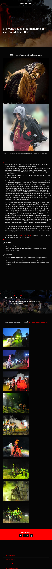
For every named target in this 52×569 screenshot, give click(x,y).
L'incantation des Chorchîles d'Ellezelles (15, 296)
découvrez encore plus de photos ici (38, 322)
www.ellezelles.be (10, 559)
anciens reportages (25, 235)
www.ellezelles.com (11, 555)
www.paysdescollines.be (12, 568)
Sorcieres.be (26, 3)
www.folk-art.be (10, 564)
